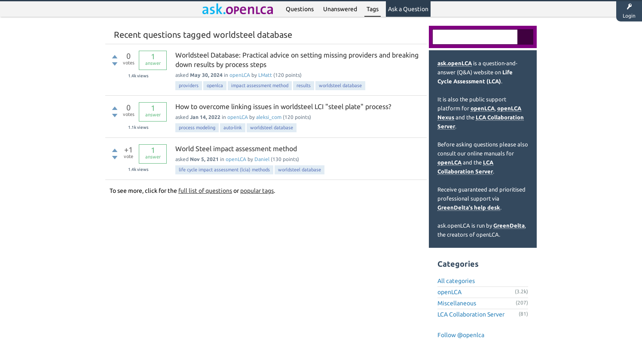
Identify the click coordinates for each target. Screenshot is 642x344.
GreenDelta (509, 225)
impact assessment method (259, 85)
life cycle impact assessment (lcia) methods (224, 169)
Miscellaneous (456, 303)
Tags (373, 9)
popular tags (257, 190)
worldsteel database (340, 85)
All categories (456, 280)
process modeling (197, 127)
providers (189, 85)
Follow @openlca (460, 335)
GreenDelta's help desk (468, 207)
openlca (215, 85)
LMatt (265, 75)
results (304, 85)
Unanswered (340, 9)
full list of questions (205, 190)
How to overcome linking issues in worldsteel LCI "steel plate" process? (283, 106)
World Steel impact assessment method (236, 148)
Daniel (261, 159)
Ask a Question (408, 9)
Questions (300, 9)
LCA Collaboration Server (470, 314)
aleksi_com (268, 117)
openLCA (239, 75)
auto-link (232, 127)
